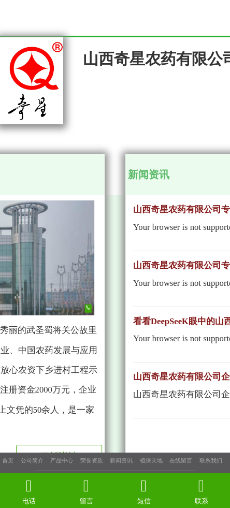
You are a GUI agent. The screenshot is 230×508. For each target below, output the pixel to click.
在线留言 (180, 460)
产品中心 (61, 460)
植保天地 (151, 460)
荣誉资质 (91, 460)
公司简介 (32, 460)
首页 (7, 460)
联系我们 (210, 460)
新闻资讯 (121, 460)
